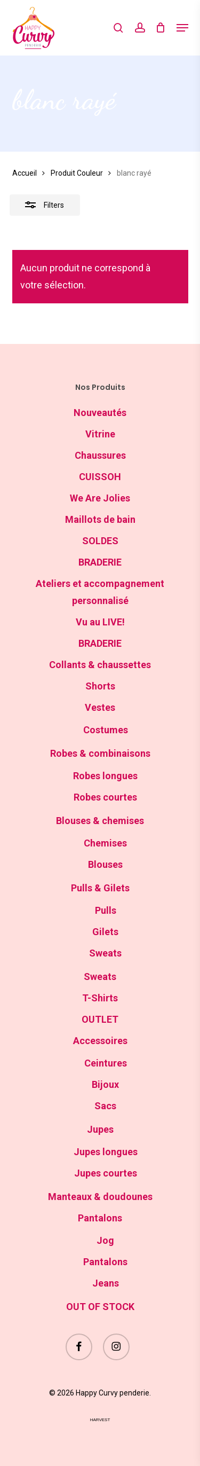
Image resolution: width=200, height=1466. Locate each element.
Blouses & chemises (100, 820)
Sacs (105, 1105)
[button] (182, 27)
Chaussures (100, 455)
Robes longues (105, 775)
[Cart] (160, 27)
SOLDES (100, 540)
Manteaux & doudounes (100, 1196)
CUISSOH (100, 476)
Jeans (105, 1283)
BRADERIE (100, 562)
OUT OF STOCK (100, 1306)
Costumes (105, 729)
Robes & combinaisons (100, 753)
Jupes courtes (105, 1173)
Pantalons (100, 1218)
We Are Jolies (100, 498)
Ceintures (105, 1063)
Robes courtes (105, 797)
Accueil (24, 173)
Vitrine (100, 434)
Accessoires (100, 1040)
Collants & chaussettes (100, 664)
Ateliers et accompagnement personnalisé (100, 592)
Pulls (105, 910)
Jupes (100, 1129)
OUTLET (100, 1019)
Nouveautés (100, 412)
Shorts (100, 686)
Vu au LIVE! (100, 622)
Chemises (105, 843)
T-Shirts (100, 998)
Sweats (105, 953)
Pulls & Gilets (100, 887)
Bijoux (105, 1084)
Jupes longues (106, 1151)
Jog (105, 1240)
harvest (100, 1419)
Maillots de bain (100, 519)
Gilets (105, 931)
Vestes (100, 707)
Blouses (105, 864)
